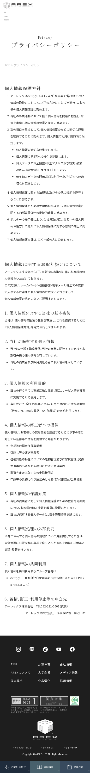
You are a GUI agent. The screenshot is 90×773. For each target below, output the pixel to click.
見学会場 (44, 672)
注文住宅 (17, 680)
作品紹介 (44, 680)
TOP (14, 664)
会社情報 (66, 664)
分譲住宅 (44, 664)
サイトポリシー (49, 747)
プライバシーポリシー (24, 747)
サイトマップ (71, 747)
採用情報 (66, 680)
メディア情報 (69, 672)
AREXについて (20, 672)
